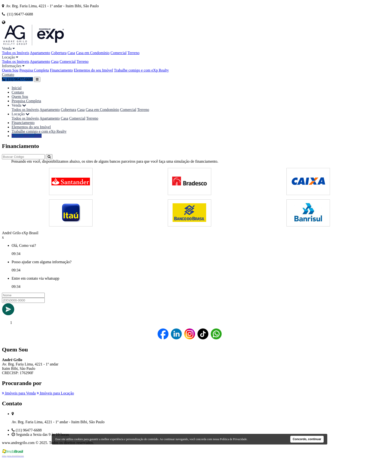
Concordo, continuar (307, 439)
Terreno (133, 53)
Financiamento (61, 70)
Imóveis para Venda (19, 393)
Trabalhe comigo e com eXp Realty (141, 70)
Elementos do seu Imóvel (93, 70)
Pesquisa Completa (34, 70)
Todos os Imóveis (15, 53)
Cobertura (58, 53)
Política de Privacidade (233, 439)
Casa (71, 53)
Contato (8, 75)
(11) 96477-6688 (17, 79)
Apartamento (40, 53)
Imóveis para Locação (55, 393)
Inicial (17, 88)
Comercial (118, 53)
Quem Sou (10, 70)
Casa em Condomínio (92, 53)
